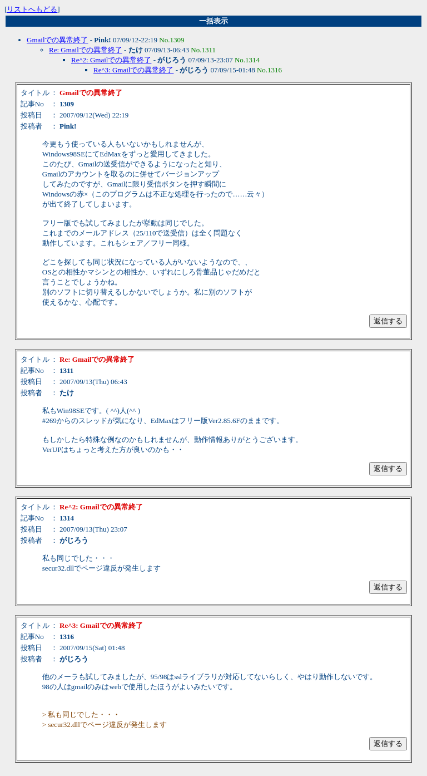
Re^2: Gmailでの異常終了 (111, 60)
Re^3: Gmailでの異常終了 (133, 70)
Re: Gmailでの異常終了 (85, 50)
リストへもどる (32, 9)
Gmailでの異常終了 (57, 40)
